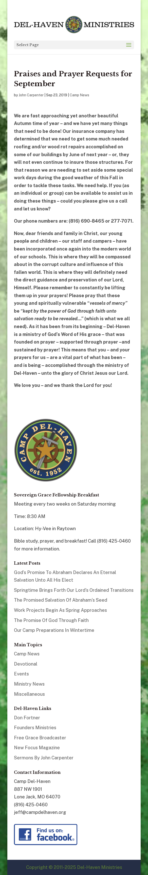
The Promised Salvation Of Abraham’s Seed (60, 600)
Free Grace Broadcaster (40, 737)
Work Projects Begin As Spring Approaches (60, 610)
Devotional (25, 664)
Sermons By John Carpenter (43, 757)
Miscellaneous (29, 694)
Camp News (79, 95)
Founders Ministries (35, 727)
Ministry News (29, 684)
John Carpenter (31, 95)
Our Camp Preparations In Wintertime (54, 630)
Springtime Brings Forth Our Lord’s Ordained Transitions (74, 590)
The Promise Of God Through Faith (51, 620)
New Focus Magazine (37, 747)
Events (21, 673)
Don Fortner (27, 717)
